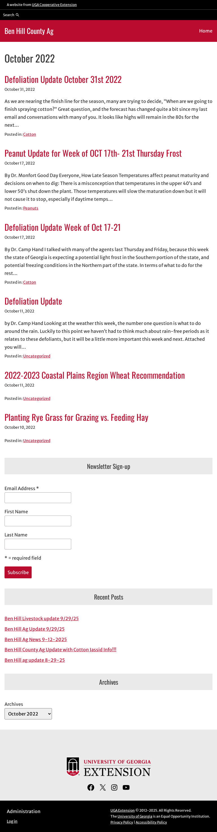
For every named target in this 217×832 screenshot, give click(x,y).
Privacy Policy (121, 822)
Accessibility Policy (151, 822)
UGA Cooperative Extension (54, 5)
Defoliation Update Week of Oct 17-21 (63, 227)
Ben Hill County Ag (29, 30)
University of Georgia (135, 816)
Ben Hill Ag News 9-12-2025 (36, 639)
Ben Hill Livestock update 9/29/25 (42, 618)
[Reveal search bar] (11, 15)
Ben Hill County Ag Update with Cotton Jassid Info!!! (60, 649)
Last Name (16, 535)
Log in (12, 821)
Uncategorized (36, 356)
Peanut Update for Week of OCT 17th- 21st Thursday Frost (93, 153)
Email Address (22, 488)
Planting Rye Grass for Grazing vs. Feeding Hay (76, 417)
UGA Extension (122, 810)
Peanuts (30, 208)
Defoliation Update (33, 301)
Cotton (29, 134)
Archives (14, 704)
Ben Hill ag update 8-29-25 (35, 660)
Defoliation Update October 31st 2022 (63, 79)
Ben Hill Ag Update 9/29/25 (35, 629)
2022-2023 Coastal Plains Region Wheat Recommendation (95, 375)
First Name (16, 511)
